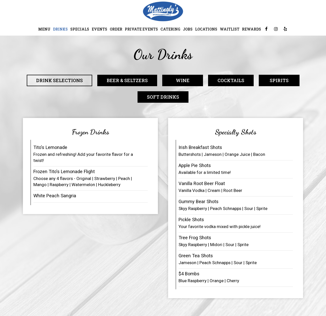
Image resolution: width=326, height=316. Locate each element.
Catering (170, 29)
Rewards (251, 29)
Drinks (60, 29)
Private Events (141, 29)
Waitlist (229, 29)
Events (99, 29)
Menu (44, 29)
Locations (206, 29)
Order (116, 29)
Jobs (188, 29)
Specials (79, 29)
